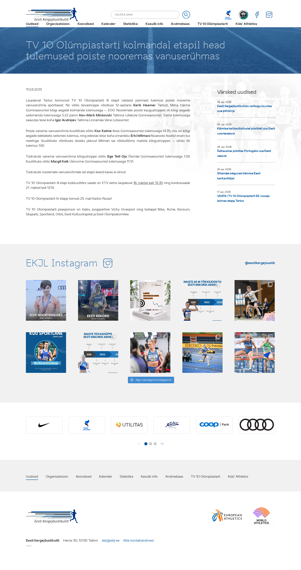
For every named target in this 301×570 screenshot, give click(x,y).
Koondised (85, 30)
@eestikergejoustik (260, 275)
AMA (28, 557)
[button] (145, 455)
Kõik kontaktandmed (138, 553)
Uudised (32, 30)
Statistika (130, 30)
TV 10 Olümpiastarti (212, 30)
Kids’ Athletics (246, 30)
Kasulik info (154, 30)
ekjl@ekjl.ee (111, 553)
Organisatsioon (58, 30)
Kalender (108, 30)
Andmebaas (180, 30)
